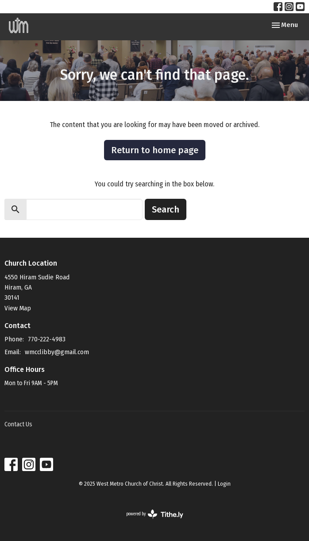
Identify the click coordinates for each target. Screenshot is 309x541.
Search (165, 209)
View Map (17, 308)
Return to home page (154, 150)
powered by (154, 514)
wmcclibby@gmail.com (57, 352)
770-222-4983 (47, 339)
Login (224, 483)
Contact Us (18, 424)
